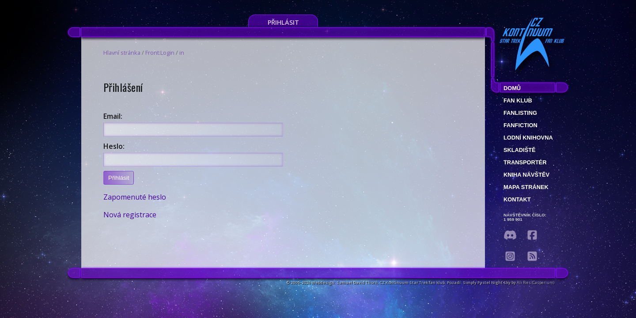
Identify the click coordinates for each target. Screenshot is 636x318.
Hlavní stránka (121, 53)
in (181, 53)
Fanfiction (521, 125)
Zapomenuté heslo (134, 197)
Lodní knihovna (528, 137)
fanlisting (520, 113)
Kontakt (517, 199)
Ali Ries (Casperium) (535, 282)
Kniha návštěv (526, 174)
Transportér (525, 162)
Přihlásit (283, 22)
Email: (112, 116)
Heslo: (114, 146)
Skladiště (520, 150)
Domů (512, 88)
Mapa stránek (526, 187)
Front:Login (159, 53)
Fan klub (518, 100)
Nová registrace (129, 215)
